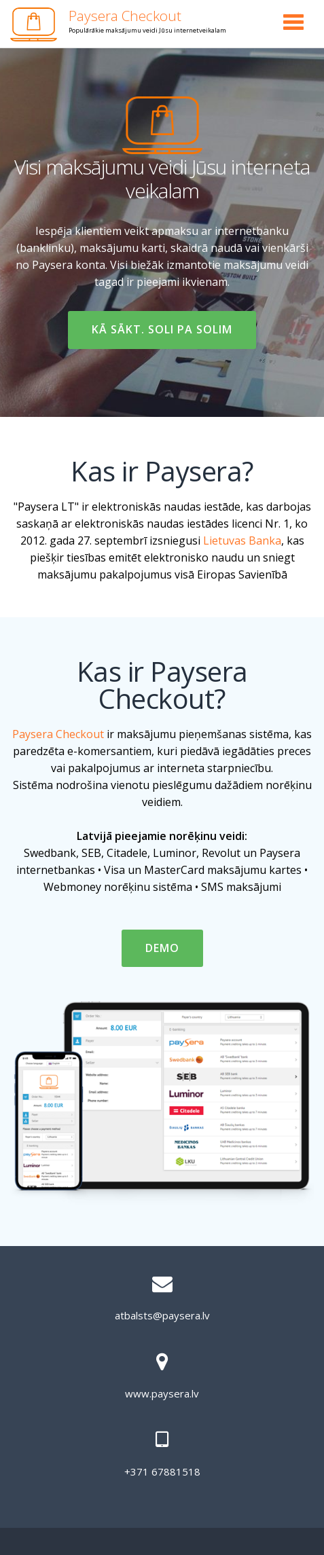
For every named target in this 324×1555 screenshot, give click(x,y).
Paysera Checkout (125, 15)
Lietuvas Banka (242, 540)
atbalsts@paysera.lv (162, 1315)
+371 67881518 (162, 1471)
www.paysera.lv (162, 1393)
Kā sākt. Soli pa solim (161, 335)
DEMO (174, 953)
